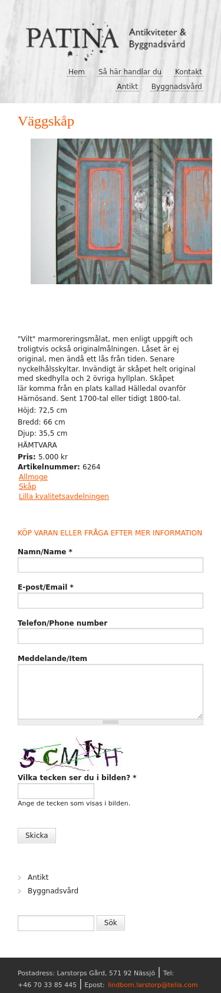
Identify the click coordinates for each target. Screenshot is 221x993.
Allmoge (33, 477)
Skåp (27, 486)
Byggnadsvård (176, 87)
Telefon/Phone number (62, 623)
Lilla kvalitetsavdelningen (64, 496)
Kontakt (188, 72)
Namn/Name (45, 552)
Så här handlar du (129, 72)
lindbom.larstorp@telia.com (153, 985)
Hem (76, 72)
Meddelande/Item (52, 659)
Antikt (127, 87)
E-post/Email (46, 587)
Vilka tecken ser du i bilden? (77, 778)
